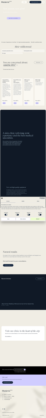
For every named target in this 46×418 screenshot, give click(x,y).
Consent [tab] (8, 201)
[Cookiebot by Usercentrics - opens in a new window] (40, 198)
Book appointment (36, 2)
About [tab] (38, 201)
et (27, 2)
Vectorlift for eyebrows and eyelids (5, 81)
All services (39, 62)
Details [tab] (23, 201)
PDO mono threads (27, 80)
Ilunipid (7, 305)
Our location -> (8, 336)
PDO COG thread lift (37, 80)
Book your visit (8, 265)
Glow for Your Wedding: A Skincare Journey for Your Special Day (17, 303)
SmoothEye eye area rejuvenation (17, 81)
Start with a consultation (14, 18)
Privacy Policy (42, 415)
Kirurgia (4, 53)
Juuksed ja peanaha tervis (7, 50)
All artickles (40, 278)
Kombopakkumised (28, 50)
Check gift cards (8, 382)
